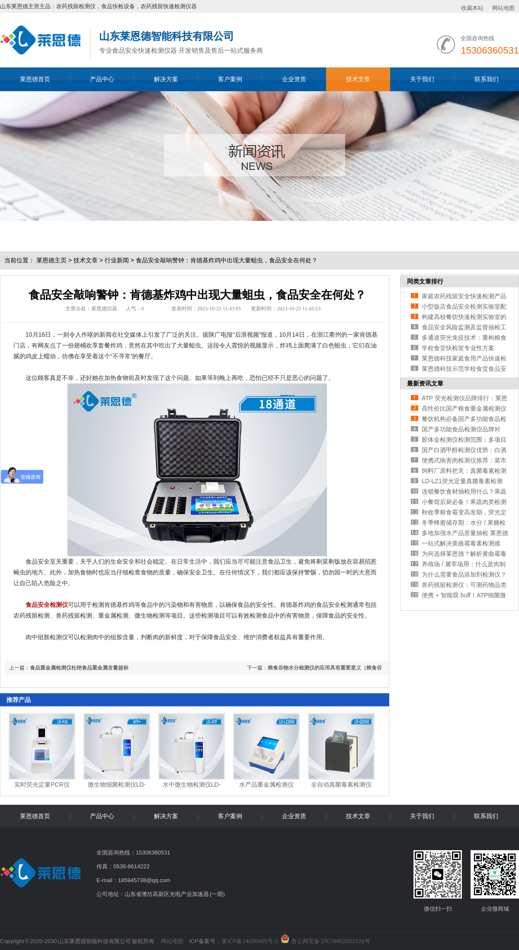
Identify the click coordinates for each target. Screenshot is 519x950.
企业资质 (294, 79)
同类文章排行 (425, 281)
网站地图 (503, 8)
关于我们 (422, 79)
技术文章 (358, 79)
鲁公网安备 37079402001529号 (331, 939)
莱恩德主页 (51, 260)
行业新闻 (117, 260)
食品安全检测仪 (47, 604)
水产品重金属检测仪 (266, 784)
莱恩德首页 (35, 79)
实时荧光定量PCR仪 (42, 784)
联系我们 (486, 79)
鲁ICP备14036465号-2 (250, 941)
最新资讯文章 (425, 383)
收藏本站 (472, 8)
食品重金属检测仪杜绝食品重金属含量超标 (79, 668)
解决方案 (166, 79)
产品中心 (102, 79)
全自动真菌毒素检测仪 (341, 784)
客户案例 (230, 79)
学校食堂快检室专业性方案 (458, 347)
